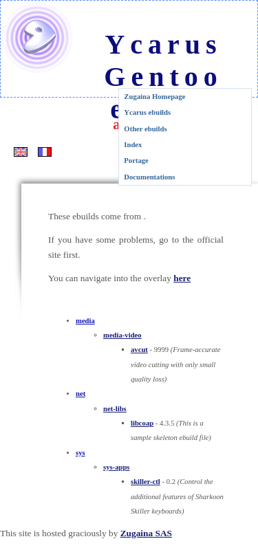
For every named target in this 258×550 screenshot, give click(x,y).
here (182, 278)
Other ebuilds (145, 129)
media (85, 320)
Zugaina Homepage (154, 96)
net (80, 393)
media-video (122, 335)
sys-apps (116, 467)
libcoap (142, 423)
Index (133, 144)
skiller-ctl (145, 481)
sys (80, 452)
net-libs (115, 408)
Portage (136, 160)
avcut (139, 349)
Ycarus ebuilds (147, 112)
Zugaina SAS (146, 533)
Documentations (149, 177)
